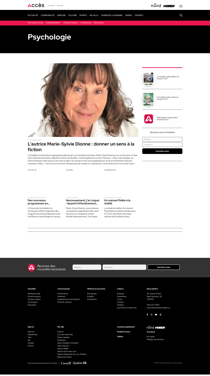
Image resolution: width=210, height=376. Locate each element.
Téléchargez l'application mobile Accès (167, 119)
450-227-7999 (153, 306)
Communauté (110, 171)
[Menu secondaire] (180, 6)
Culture (69, 171)
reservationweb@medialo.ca (158, 309)
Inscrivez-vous (162, 151)
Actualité (32, 171)
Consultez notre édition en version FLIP (168, 78)
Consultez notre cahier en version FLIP (168, 98)
